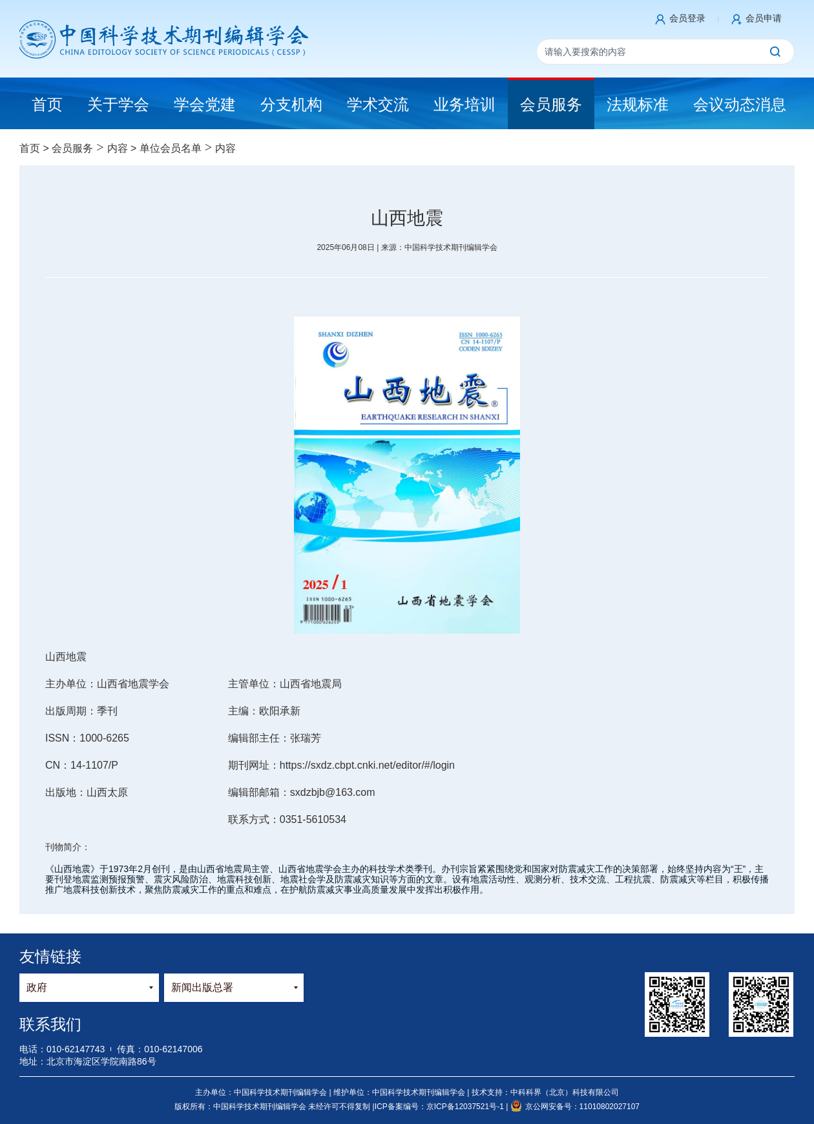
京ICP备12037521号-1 (466, 1106)
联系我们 (50, 1024)
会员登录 (687, 18)
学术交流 (378, 104)
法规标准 (638, 104)
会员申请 (764, 18)
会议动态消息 (739, 104)
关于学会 (118, 104)
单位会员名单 (171, 148)
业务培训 (464, 104)
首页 (29, 148)
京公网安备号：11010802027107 (575, 1106)
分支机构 (291, 104)
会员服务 (551, 104)
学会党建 (205, 104)
